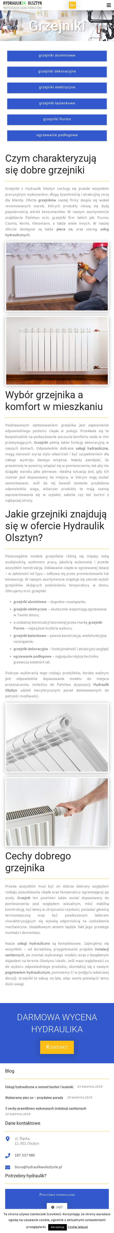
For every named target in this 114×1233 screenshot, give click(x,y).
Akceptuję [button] (57, 1227)
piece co (64, 229)
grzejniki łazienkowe (57, 103)
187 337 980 (25, 1155)
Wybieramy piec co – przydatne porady (34, 1098)
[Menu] (102, 5)
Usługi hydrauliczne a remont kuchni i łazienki (39, 1087)
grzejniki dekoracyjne (57, 71)
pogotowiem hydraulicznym (27, 973)
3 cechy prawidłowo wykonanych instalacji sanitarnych (45, 1108)
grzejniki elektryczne (57, 87)
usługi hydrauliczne (92, 448)
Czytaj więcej (78, 1227)
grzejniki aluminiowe (57, 55)
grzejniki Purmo (57, 119)
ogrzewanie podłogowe (57, 135)
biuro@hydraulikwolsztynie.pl (38, 1167)
